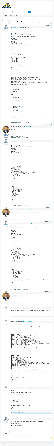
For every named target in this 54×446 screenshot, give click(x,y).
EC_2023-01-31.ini (19, 90)
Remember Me (25, 11)
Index (3, 15)
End (20, 23)
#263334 (51, 291)
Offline (6, 26)
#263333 (51, 221)
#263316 (51, 139)
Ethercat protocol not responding (16, 27)
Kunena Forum (29, 439)
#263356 (51, 319)
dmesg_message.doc (20, 400)
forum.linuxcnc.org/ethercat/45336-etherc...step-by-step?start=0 (21, 34)
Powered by (24, 439)
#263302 (51, 25)
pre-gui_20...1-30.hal (20, 106)
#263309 (51, 124)
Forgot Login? (34, 11)
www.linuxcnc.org (16, 15)
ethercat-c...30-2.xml (20, 99)
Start (3, 23)
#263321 (51, 207)
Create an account (18, 122)
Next (18, 23)
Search (11, 15)
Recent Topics (7, 15)
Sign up (37, 11)
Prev (6, 23)
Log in (29, 11)
